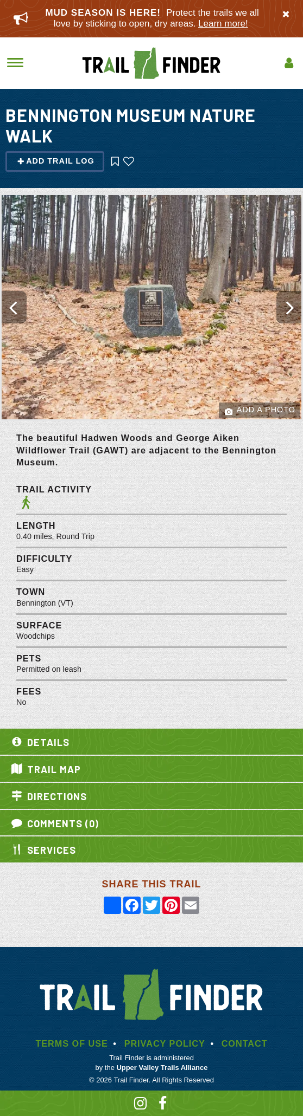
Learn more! (223, 23)
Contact (245, 1043)
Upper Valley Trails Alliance (161, 1067)
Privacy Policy (164, 1043)
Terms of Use (71, 1043)
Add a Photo (260, 410)
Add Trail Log (55, 161)
